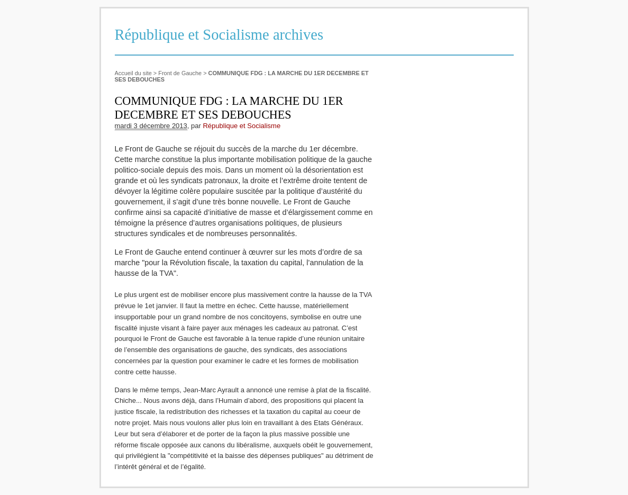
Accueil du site (133, 73)
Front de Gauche (180, 73)
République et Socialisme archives (219, 34)
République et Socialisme (241, 126)
